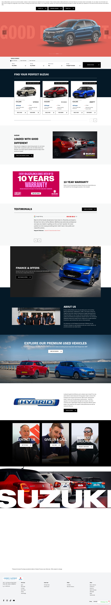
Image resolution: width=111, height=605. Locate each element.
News (91, 593)
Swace (22, 591)
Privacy (90, 601)
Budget (67, 63)
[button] (103, 602)
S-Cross (22, 588)
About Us (92, 588)
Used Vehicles (23, 60)
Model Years (50, 63)
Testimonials (92, 595)
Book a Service (93, 585)
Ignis (22, 585)
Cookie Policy (46, 3)
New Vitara (23, 590)
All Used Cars (47, 585)
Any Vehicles (14, 60)
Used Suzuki (46, 586)
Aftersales (92, 591)
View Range (23, 593)
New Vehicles (32, 60)
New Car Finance (70, 586)
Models (31, 63)
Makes (13, 63)
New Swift (23, 586)
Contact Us (92, 586)
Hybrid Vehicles (93, 590)
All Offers (69, 585)
